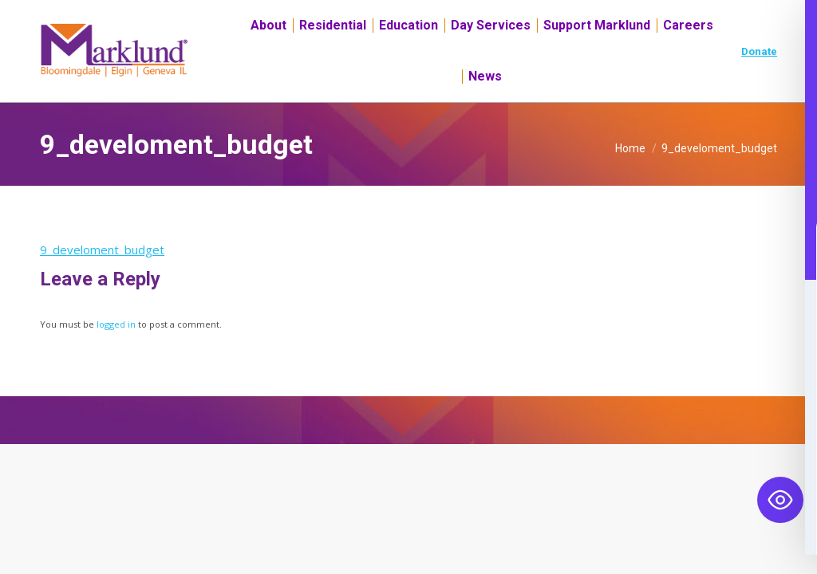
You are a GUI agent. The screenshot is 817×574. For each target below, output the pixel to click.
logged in (116, 353)
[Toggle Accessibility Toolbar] (780, 500)
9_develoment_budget (102, 278)
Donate (759, 80)
